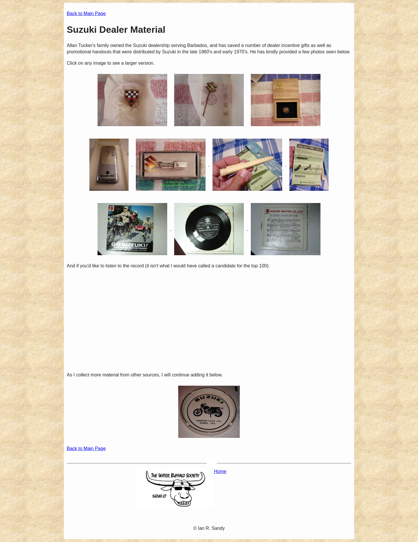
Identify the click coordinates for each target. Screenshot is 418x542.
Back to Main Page (86, 13)
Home (220, 471)
